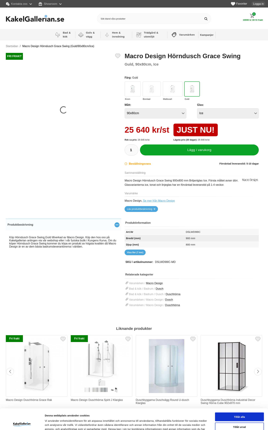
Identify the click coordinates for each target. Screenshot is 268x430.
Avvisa (239, 415)
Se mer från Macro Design (159, 200)
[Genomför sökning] (206, 18)
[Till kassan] (253, 17)
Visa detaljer (185, 423)
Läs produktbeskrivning (139, 209)
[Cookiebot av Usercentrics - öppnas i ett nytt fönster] (22, 423)
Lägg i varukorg (199, 150)
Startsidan (12, 46)
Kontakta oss (17, 4)
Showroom (48, 4)
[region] (63, 225)
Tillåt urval (239, 405)
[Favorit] (117, 55)
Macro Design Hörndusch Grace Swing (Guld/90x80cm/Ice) (58, 46)
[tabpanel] (63, 237)
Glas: (200, 104)
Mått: (128, 104)
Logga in (258, 3)
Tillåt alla (239, 395)
